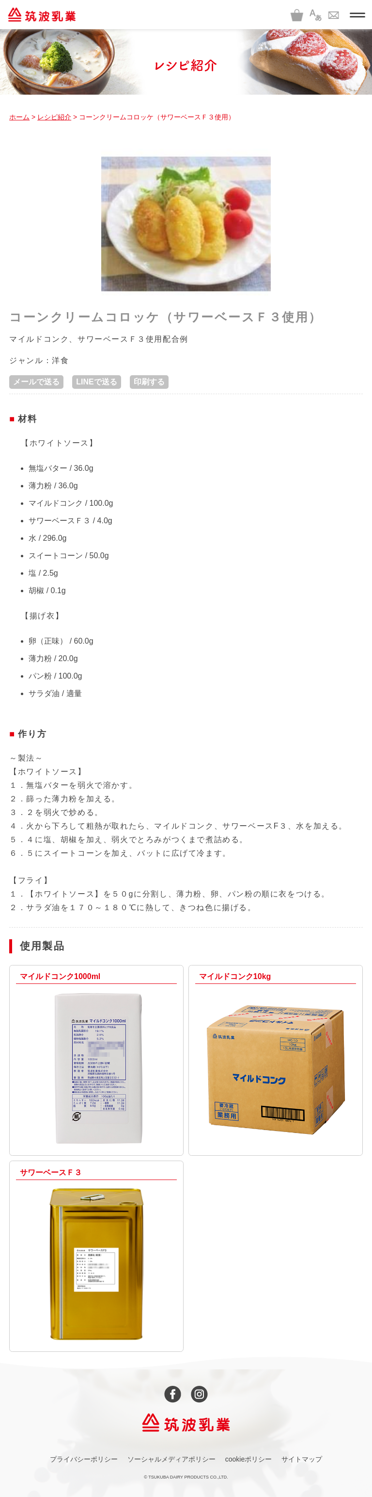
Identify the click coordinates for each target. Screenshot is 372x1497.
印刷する (149, 382)
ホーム (19, 117)
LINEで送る (96, 382)
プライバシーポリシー (84, 1459)
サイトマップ (301, 1459)
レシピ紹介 (54, 117)
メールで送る (36, 382)
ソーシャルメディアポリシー (171, 1459)
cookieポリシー (248, 1459)
